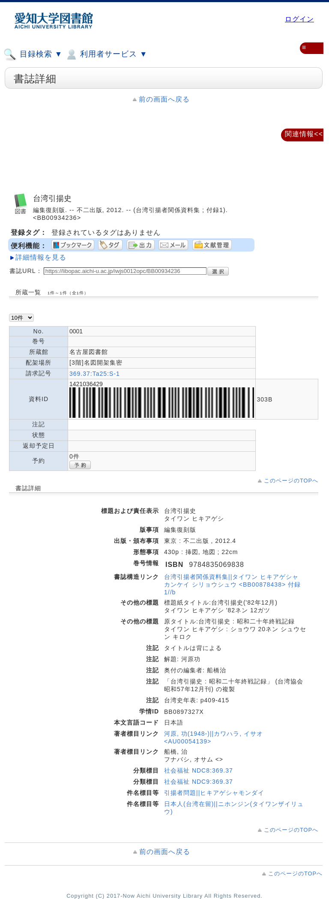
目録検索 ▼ (33, 54)
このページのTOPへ (291, 480)
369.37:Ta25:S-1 (94, 373)
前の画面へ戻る (164, 99)
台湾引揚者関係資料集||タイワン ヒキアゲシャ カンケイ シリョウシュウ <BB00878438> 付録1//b (232, 584)
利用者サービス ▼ (106, 54)
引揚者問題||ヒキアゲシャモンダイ (214, 792)
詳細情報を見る (40, 257)
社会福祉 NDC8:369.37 (198, 770)
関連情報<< (304, 134)
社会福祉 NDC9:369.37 (198, 781)
